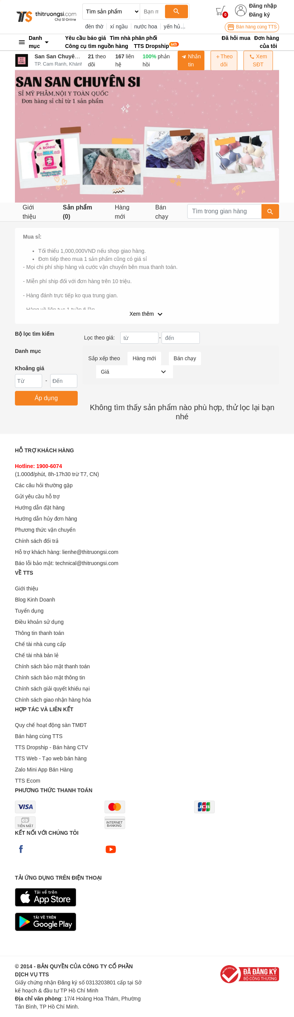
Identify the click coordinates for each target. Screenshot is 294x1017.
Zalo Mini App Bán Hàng (44, 769)
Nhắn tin (191, 60)
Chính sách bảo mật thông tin (50, 677)
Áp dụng (46, 398)
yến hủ (172, 26)
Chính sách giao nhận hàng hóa (53, 700)
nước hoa (145, 26)
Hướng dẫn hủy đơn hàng (46, 519)
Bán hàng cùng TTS (252, 27)
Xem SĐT (258, 60)
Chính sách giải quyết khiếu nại (52, 689)
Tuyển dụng (29, 611)
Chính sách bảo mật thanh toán (52, 666)
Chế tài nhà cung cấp (40, 644)
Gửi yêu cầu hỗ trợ (37, 496)
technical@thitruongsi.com (87, 563)
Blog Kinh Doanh (35, 600)
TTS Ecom (27, 781)
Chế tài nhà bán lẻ (37, 655)
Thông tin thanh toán (39, 633)
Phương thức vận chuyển (45, 530)
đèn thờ (94, 26)
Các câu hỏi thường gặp (44, 485)
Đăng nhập (263, 6)
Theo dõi (224, 60)
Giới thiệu (29, 212)
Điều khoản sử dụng (39, 622)
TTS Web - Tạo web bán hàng (51, 758)
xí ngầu (118, 26)
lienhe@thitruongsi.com (90, 552)
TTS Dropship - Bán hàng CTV (51, 747)
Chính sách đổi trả (37, 541)
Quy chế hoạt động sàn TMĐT (51, 725)
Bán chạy (161, 212)
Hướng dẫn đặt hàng (40, 507)
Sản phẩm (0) (77, 212)
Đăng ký (259, 15)
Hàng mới (122, 212)
